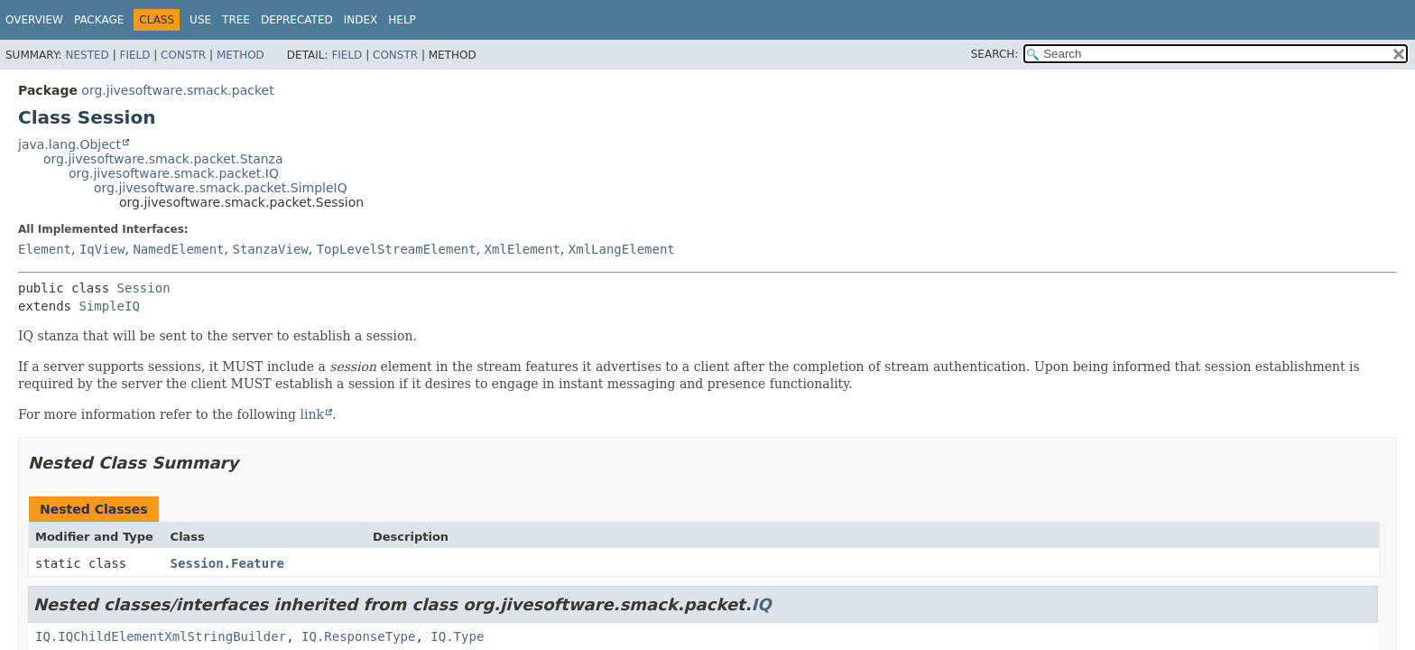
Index (361, 20)
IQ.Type (457, 636)
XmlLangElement (622, 249)
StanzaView (270, 249)
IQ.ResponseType (358, 636)
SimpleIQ (109, 306)
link (311, 414)
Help (402, 20)
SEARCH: (995, 54)
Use (200, 20)
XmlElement (522, 249)
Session (144, 288)
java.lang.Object (69, 144)
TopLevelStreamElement (396, 249)
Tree (236, 20)
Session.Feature (227, 563)
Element (44, 249)
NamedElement (178, 249)
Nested (86, 55)
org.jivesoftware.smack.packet (177, 90)
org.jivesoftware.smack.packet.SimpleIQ (220, 188)
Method (240, 55)
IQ (762, 604)
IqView (102, 249)
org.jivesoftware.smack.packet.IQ (174, 173)
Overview (34, 20)
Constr (183, 55)
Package (99, 20)
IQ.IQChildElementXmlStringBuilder (160, 636)
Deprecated (297, 20)
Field (134, 55)
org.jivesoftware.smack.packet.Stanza (163, 159)
